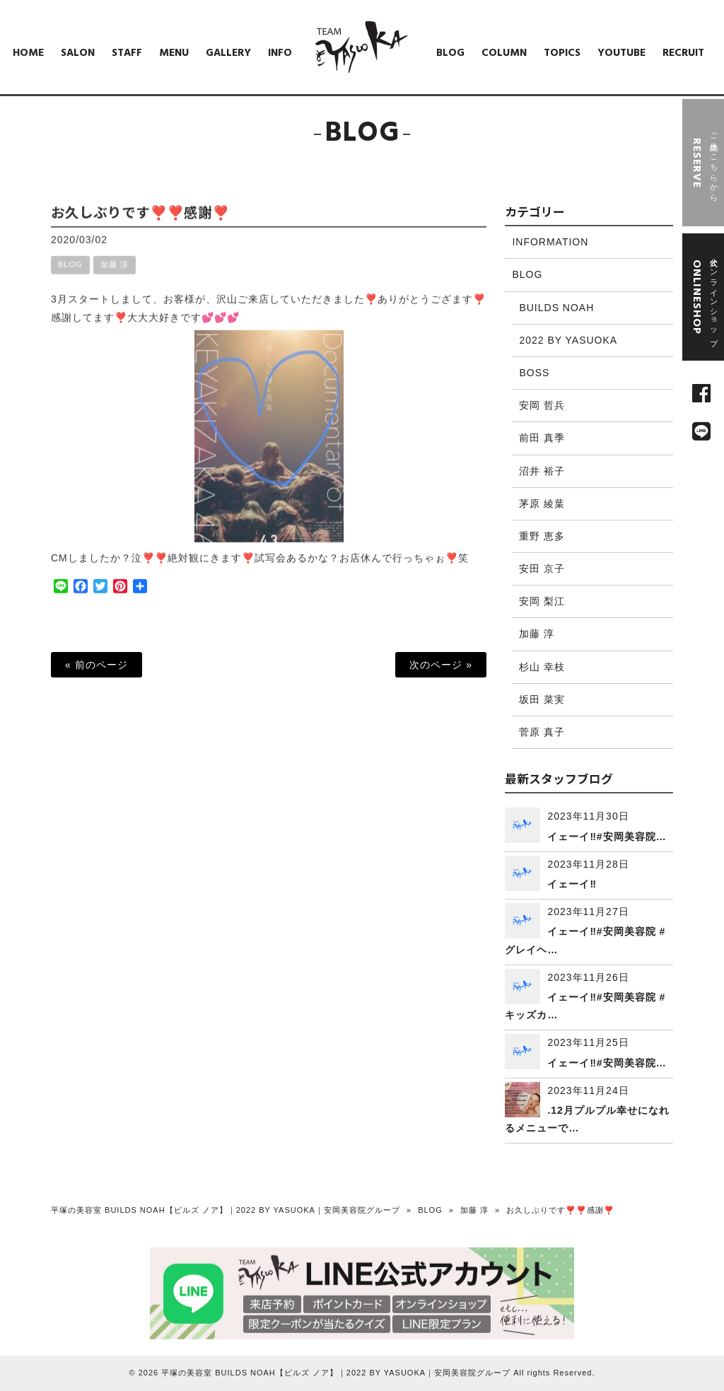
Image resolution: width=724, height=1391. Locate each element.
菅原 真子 (542, 732)
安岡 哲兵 (542, 405)
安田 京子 (542, 568)
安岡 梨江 (542, 601)
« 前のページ (96, 664)
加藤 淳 (114, 276)
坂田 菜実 (542, 699)
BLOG (70, 276)
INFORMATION (550, 242)
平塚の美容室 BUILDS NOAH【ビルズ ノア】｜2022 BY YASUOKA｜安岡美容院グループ (225, 1210)
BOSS (534, 372)
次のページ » (440, 664)
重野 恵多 (542, 536)
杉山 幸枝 (542, 667)
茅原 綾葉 (542, 503)
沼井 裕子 (542, 471)
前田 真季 (542, 437)
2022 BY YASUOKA (568, 340)
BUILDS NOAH (556, 307)
